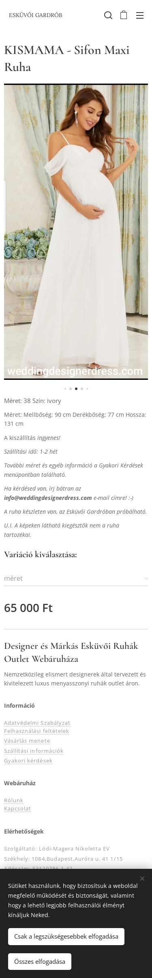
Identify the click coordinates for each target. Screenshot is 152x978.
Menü (139, 15)
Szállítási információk (34, 750)
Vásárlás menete (27, 740)
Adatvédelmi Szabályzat (37, 722)
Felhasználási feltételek (36, 731)
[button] (107, 15)
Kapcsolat (17, 808)
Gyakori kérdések (28, 760)
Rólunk (14, 800)
